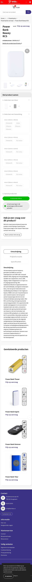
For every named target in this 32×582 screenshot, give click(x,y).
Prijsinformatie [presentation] (16, 256)
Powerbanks (12, 18)
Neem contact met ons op (12, 235)
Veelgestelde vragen (7, 525)
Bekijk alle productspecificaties (12, 43)
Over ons (3, 523)
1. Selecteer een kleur (10, 100)
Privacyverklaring (6, 552)
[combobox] (13, 12)
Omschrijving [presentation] (16, 251)
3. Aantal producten (10, 194)
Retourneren (4, 539)
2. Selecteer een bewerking (12, 114)
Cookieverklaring (6, 550)
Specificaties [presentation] (16, 261)
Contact (3, 534)
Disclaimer (4, 555)
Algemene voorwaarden (8, 547)
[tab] (16, 251)
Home (2, 18)
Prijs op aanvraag (11, 382)
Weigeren (16, 575)
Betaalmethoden (6, 536)
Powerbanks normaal (7, 20)
